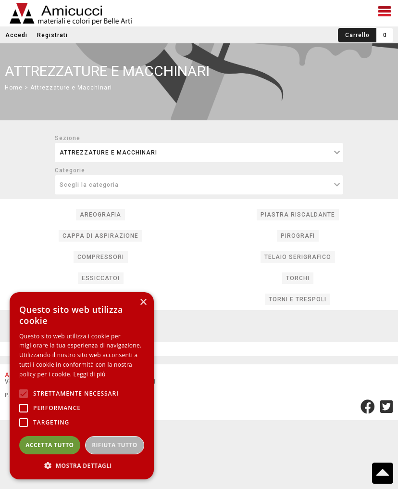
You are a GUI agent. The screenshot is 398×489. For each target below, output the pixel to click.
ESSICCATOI (101, 278)
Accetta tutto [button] (49, 445)
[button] (81, 465)
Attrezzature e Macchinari (71, 87)
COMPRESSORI (100, 257)
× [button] (143, 302)
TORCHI (298, 278)
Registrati (52, 35)
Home (14, 87)
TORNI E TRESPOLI (297, 299)
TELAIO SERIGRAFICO (297, 257)
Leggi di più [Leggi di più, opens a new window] (90, 374)
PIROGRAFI (298, 235)
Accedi (16, 35)
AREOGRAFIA (100, 214)
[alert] (82, 385)
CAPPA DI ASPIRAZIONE (100, 235)
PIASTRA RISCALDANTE (298, 214)
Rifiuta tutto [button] (114, 445)
